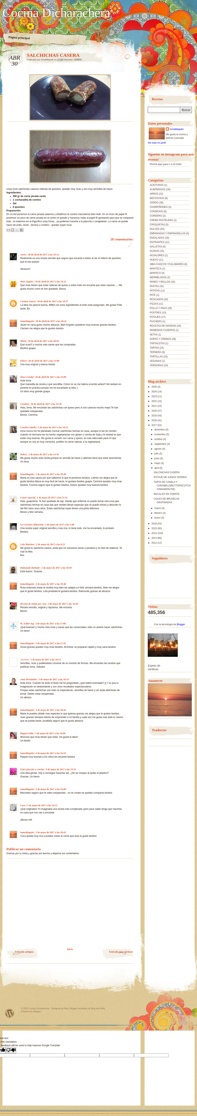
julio (156, 453)
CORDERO (156, 215)
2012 (155, 542)
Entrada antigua (24, 951)
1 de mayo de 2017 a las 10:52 (53, 427)
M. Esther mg (27, 623)
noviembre (160, 434)
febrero (158, 513)
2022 (155, 401)
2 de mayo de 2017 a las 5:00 (59, 524)
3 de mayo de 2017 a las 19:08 (50, 733)
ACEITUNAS (157, 185)
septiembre (160, 444)
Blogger (181, 624)
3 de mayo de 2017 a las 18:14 (53, 679)
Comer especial (27, 497)
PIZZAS (154, 303)
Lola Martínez (27, 544)
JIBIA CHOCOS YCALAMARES (167, 264)
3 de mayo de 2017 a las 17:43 (51, 643)
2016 (155, 523)
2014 (155, 533)
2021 (155, 406)
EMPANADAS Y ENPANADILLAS (168, 233)
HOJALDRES (157, 255)
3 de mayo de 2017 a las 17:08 (50, 623)
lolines (23, 360)
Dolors (23, 454)
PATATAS (155, 290)
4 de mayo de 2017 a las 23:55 (61, 769)
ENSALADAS (157, 237)
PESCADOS (156, 299)
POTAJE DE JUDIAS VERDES (170, 477)
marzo (158, 508)
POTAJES (155, 317)
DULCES (155, 229)
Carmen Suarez (28, 301)
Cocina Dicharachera (56, 12)
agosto (158, 448)
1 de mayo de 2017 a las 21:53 (52, 497)
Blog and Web (98, 1008)
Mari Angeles (27, 281)
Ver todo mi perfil (157, 142)
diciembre (159, 429)
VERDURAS (156, 365)
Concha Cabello (28, 427)
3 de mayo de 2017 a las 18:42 (51, 710)
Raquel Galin (26, 733)
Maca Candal (27, 377)
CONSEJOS (156, 211)
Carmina (24, 404)
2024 (155, 391)
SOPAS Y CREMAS (160, 339)
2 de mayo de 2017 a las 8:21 (50, 544)
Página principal (19, 37)
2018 (155, 420)
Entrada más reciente (121, 951)
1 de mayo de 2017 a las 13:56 (44, 454)
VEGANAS (155, 361)
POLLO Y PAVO (158, 308)
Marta (23, 341)
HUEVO (154, 259)
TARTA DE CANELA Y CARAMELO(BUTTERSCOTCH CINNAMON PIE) (172, 486)
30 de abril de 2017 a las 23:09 (50, 377)
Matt (66, 1008)
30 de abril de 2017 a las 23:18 (46, 404)
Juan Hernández (28, 679)
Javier (23, 254)
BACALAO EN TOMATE (167, 494)
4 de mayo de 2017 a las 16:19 (51, 753)
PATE (153, 295)
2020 (155, 410)
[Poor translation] (11, 1050)
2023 (155, 396)
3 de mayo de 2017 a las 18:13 (46, 659)
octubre (158, 439)
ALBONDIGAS (157, 189)
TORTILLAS (156, 356)
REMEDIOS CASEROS (162, 330)
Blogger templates (78, 1008)
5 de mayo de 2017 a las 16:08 (51, 789)
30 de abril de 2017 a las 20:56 (43, 341)
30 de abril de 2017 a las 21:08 (43, 360)
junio (157, 458)
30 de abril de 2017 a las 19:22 (50, 281)
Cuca (22, 805)
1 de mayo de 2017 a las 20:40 (51, 474)
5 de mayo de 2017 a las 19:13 (42, 805)
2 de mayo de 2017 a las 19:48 (51, 584)
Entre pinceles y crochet (32, 769)
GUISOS (154, 251)
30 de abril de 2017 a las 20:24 (51, 321)
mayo (157, 463)
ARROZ (154, 193)
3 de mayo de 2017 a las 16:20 (63, 603)
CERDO (78, 59)
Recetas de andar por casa (33, 603)
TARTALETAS (157, 343)
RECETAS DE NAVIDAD (163, 325)
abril (157, 468)
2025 (155, 386)
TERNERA (155, 352)
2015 (155, 528)
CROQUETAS (157, 224)
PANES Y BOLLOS (160, 281)
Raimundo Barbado (30, 567)
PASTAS (154, 286)
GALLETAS (156, 246)
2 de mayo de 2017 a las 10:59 (56, 567)
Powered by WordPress (9, 1013)
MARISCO (155, 273)
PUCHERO (156, 321)
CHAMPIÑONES (159, 207)
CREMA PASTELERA (161, 220)
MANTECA (156, 268)
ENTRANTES (157, 242)
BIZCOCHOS (157, 198)
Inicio (70, 949)
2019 (155, 415)
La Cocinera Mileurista (31, 524)
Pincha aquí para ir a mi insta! (166, 164)
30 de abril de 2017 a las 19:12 (43, 254)
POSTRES (155, 312)
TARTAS (154, 347)
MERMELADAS (158, 277)
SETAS (153, 334)
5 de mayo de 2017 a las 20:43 (51, 832)
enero (157, 517)
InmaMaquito (27, 321)
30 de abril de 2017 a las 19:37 (52, 301)
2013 (155, 538)
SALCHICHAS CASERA (167, 472)
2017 (155, 425)
